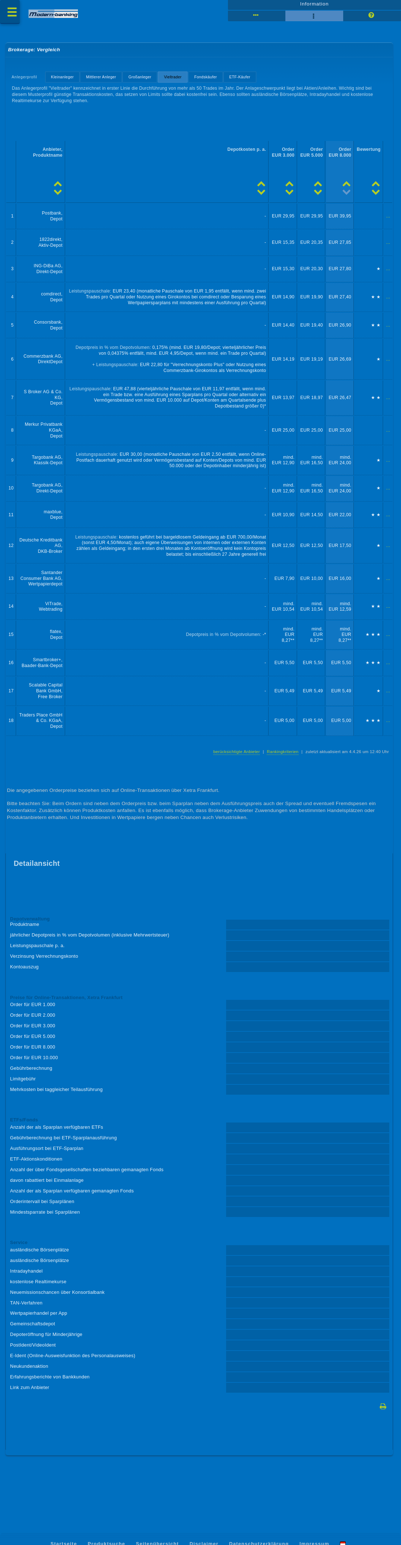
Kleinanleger (63, 80)
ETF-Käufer (244, 80)
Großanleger (142, 80)
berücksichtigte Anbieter (234, 766)
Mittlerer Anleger (102, 80)
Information (314, 6)
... (388, 221)
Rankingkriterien (281, 766)
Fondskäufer (209, 80)
